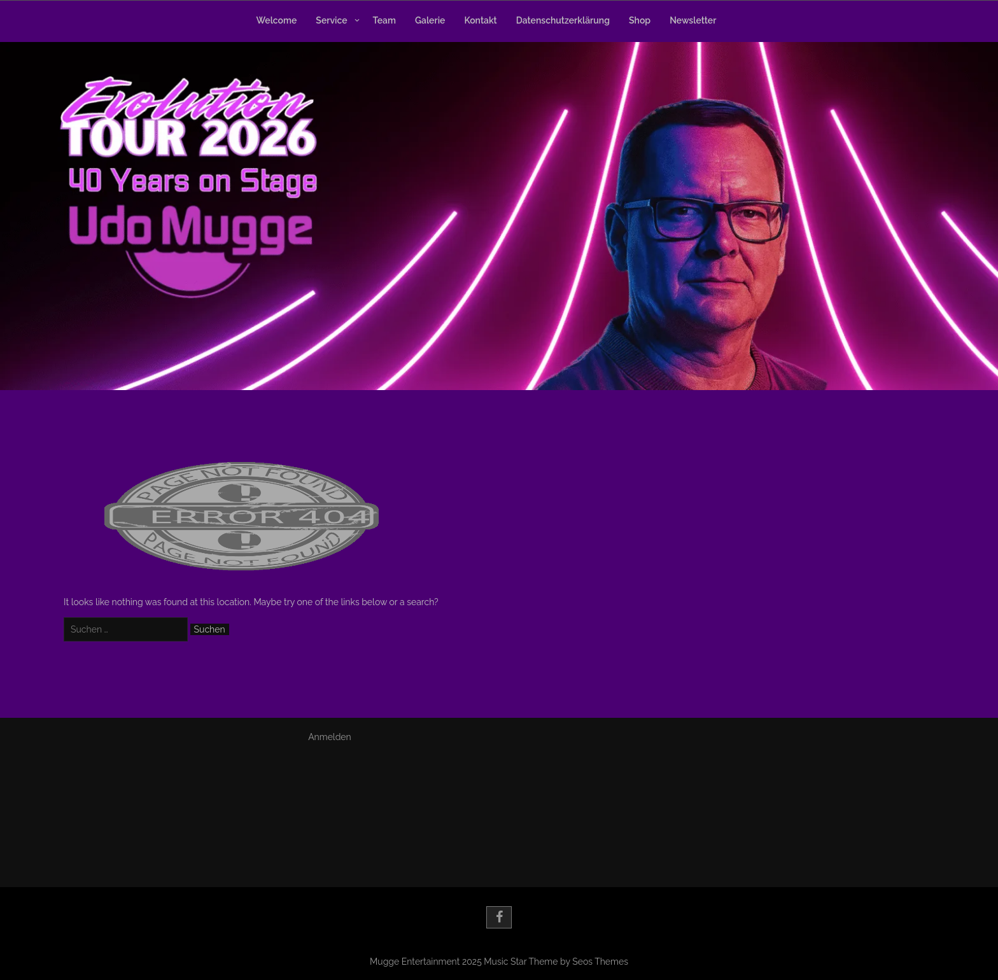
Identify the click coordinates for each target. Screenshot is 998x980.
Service (331, 20)
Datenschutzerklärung (563, 20)
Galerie (430, 20)
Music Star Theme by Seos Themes (556, 961)
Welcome (277, 20)
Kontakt (480, 20)
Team (384, 20)
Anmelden (329, 737)
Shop (639, 20)
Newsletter (693, 20)
